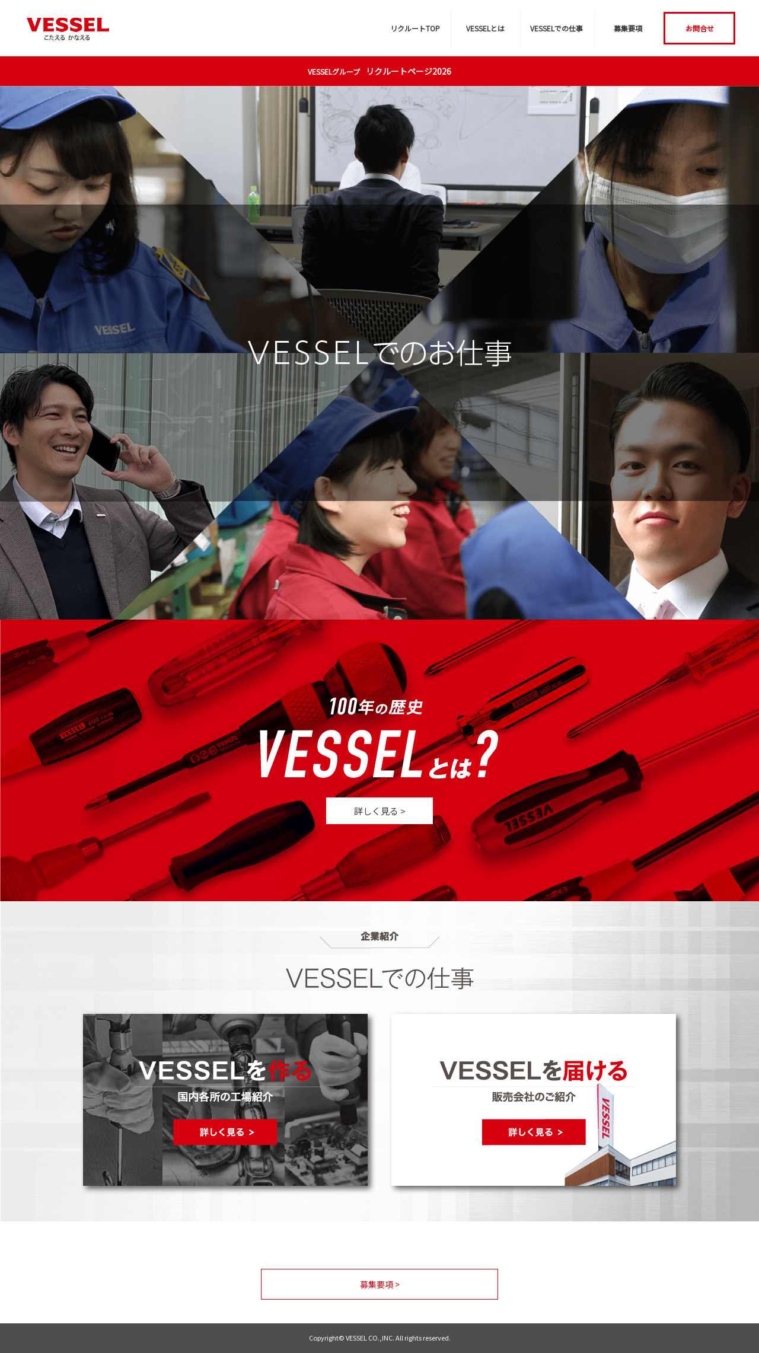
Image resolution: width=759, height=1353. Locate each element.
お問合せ (699, 28)
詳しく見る (380, 811)
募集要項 (628, 28)
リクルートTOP (415, 28)
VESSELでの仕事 (556, 28)
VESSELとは (485, 28)
